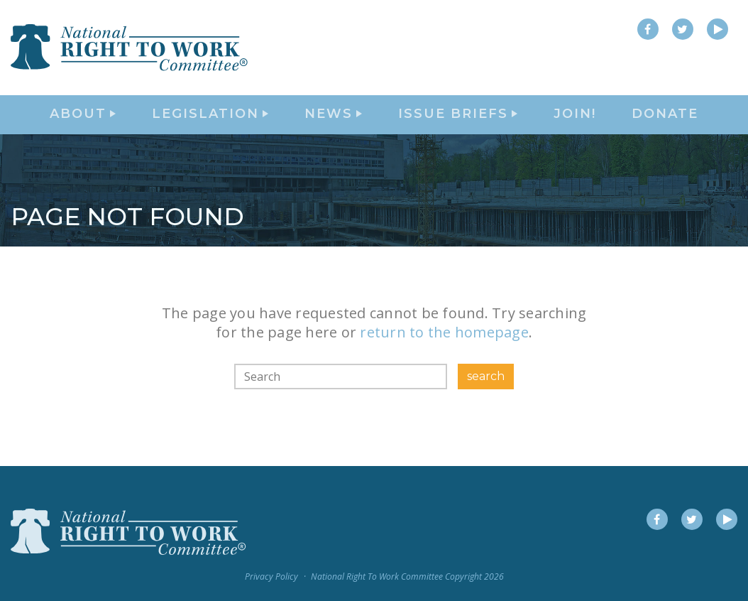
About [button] (83, 125)
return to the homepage (444, 352)
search (486, 396)
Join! (575, 125)
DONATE (665, 125)
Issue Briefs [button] (457, 125)
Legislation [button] (210, 125)
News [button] (333, 125)
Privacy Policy (271, 576)
